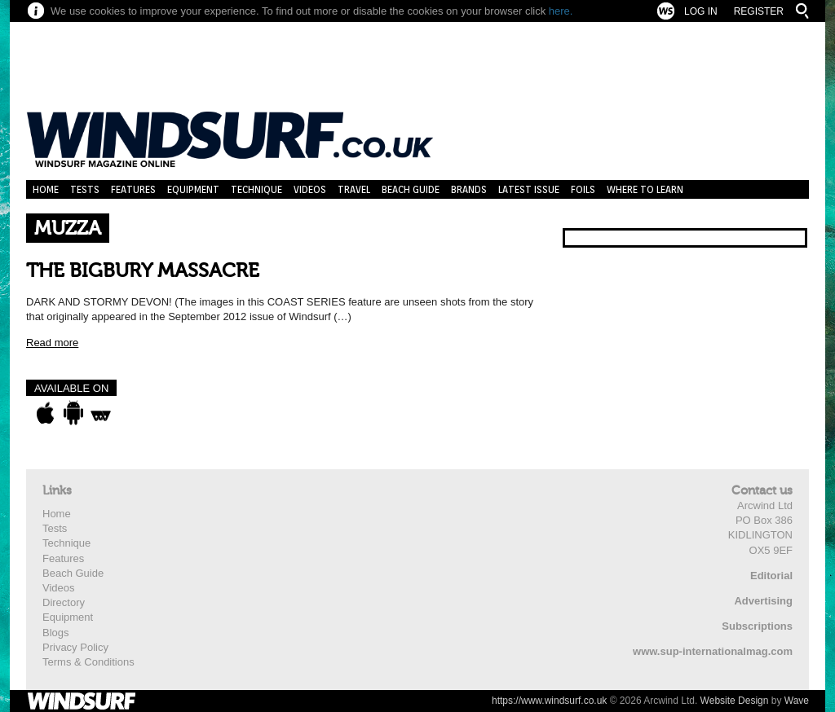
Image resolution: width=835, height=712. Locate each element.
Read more (52, 342)
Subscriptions (757, 626)
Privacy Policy (75, 647)
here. (561, 11)
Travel (354, 189)
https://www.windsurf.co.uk (549, 700)
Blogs (55, 632)
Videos (310, 189)
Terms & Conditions (88, 662)
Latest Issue (528, 189)
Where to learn (645, 189)
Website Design (734, 700)
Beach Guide (411, 189)
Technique (256, 189)
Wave (796, 700)
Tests (84, 189)
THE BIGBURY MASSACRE (142, 271)
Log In (701, 11)
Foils (583, 189)
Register (759, 11)
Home (46, 189)
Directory (63, 602)
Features (133, 189)
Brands (469, 189)
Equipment (193, 189)
